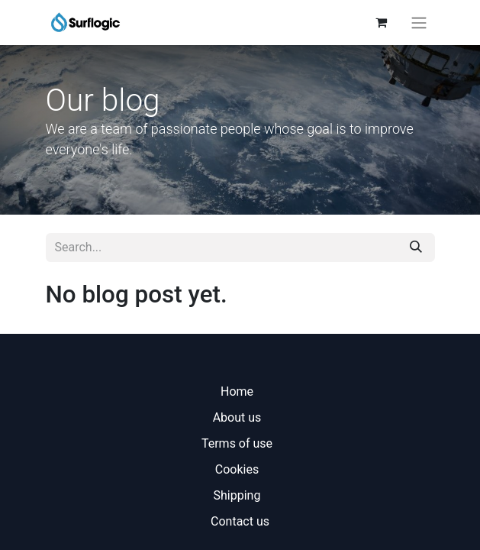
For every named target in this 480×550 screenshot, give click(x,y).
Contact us (240, 521)
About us (237, 417)
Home (237, 391)
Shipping (237, 495)
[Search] (416, 247)
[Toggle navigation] (419, 22)
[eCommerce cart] (381, 22)
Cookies (237, 469)
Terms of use (236, 443)
